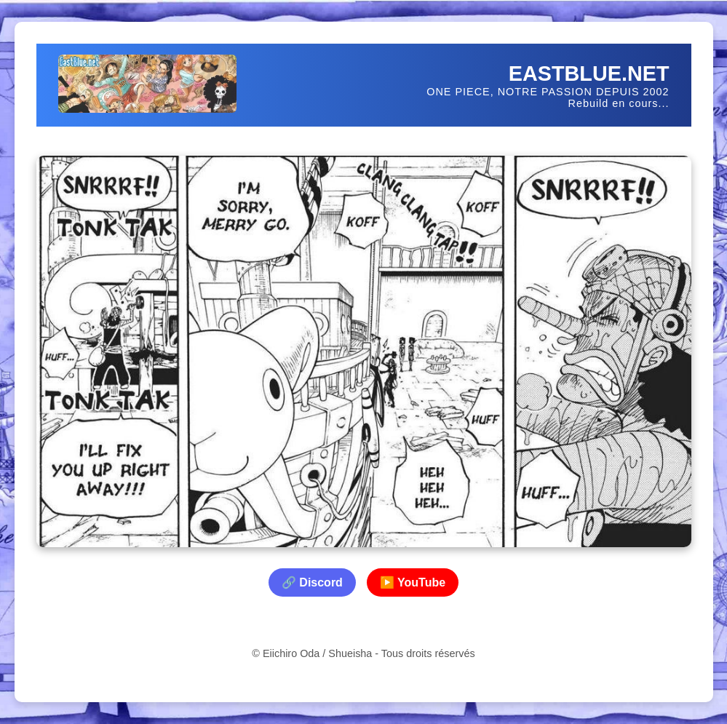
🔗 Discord (312, 582)
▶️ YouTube (412, 582)
